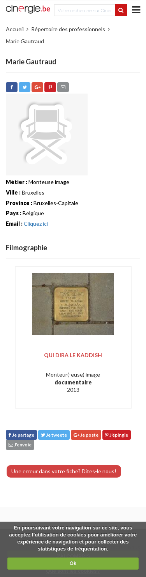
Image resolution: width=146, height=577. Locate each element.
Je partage (21, 435)
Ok (73, 563)
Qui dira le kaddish (73, 355)
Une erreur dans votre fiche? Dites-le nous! (63, 471)
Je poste (86, 435)
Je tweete (54, 435)
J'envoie (20, 445)
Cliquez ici (36, 223)
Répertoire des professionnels (68, 29)
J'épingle (116, 435)
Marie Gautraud (25, 41)
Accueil (15, 29)
